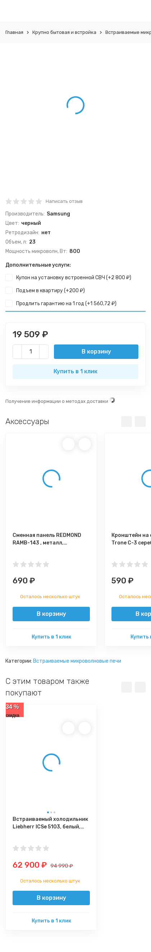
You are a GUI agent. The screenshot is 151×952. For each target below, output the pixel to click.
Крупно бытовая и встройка (64, 32)
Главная (14, 32)
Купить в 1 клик (75, 371)
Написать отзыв (64, 201)
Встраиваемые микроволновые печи (77, 661)
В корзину (96, 351)
